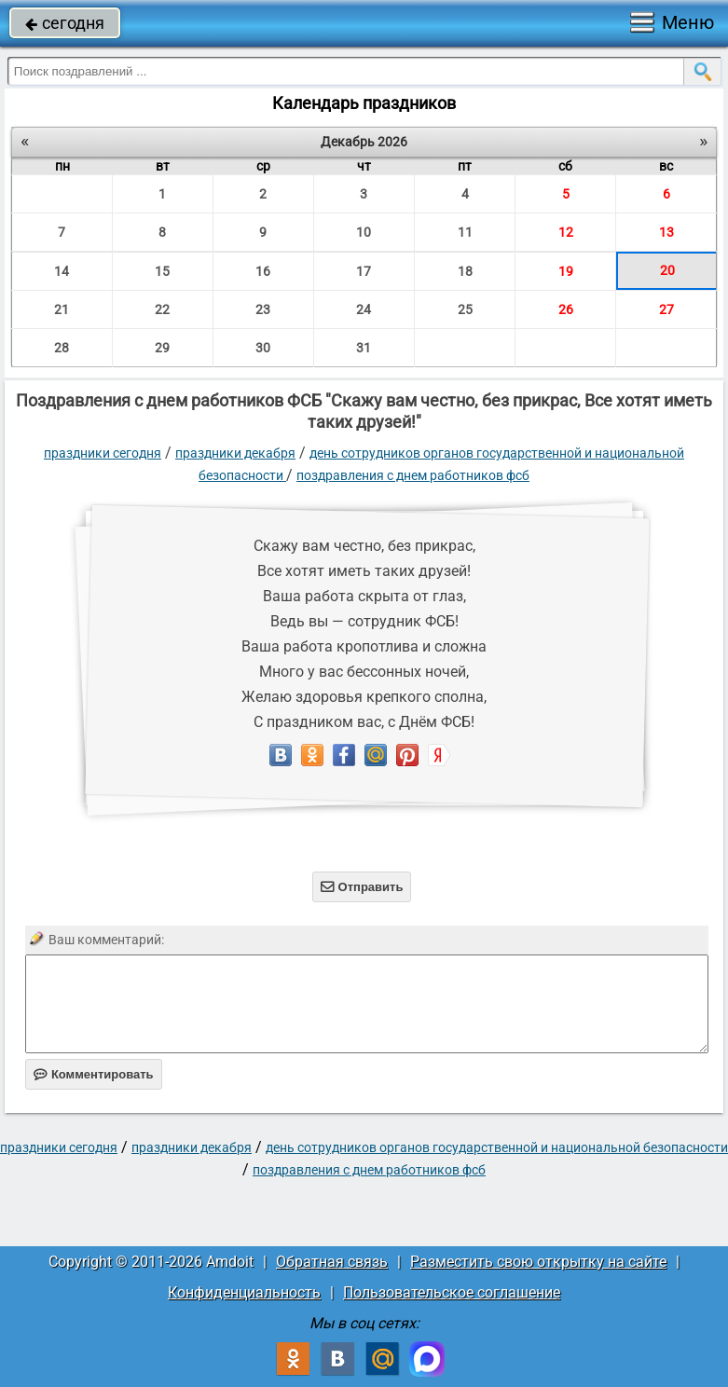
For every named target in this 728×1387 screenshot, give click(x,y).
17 (363, 271)
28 (61, 347)
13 (666, 232)
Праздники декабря (235, 453)
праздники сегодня (102, 453)
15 (162, 271)
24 (363, 309)
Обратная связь (332, 1261)
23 (262, 309)
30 (262, 347)
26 (565, 309)
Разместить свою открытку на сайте (538, 1261)
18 (465, 271)
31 (363, 347)
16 (262, 271)
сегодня (64, 23)
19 (565, 271)
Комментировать (94, 1074)
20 (667, 270)
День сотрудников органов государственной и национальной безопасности (497, 1147)
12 (565, 232)
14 (61, 271)
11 (465, 232)
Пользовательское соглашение (451, 1292)
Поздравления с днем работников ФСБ (412, 475)
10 (363, 232)
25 (465, 309)
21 (61, 309)
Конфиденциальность (244, 1292)
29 (162, 347)
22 (162, 309)
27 (666, 309)
